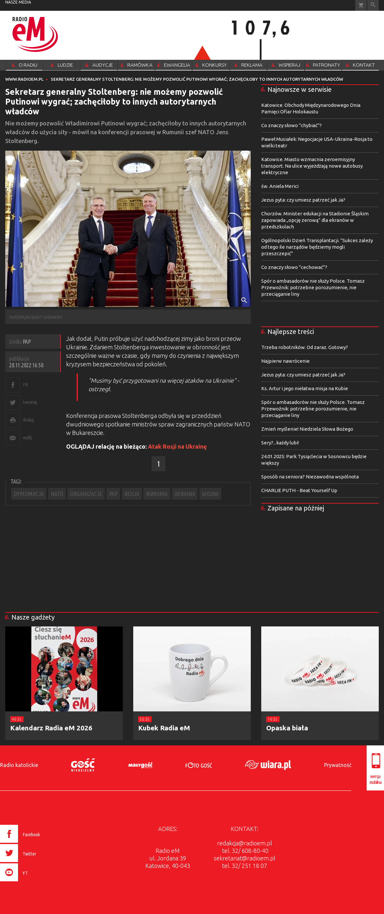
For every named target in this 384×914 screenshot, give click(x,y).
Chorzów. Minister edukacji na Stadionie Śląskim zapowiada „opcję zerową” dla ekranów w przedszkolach (315, 220)
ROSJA (131, 493)
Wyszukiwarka (373, 5)
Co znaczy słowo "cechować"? (294, 267)
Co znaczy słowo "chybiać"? (291, 125)
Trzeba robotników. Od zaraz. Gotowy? (304, 347)
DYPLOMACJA (29, 493)
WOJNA (210, 493)
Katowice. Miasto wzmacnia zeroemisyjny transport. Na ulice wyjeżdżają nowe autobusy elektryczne (312, 166)
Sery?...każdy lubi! (280, 442)
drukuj (28, 420)
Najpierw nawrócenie (285, 361)
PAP (113, 493)
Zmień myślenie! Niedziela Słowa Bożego (307, 429)
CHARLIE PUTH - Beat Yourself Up (299, 490)
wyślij (27, 437)
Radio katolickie (19, 765)
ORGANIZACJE (86, 493)
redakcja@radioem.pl (244, 843)
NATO (57, 493)
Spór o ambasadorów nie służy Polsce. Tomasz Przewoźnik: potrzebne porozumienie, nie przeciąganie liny (313, 287)
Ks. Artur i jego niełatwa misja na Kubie (304, 388)
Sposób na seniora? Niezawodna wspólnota (310, 476)
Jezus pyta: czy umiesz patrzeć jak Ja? (303, 200)
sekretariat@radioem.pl (244, 858)
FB (25, 384)
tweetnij (30, 402)
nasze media (18, 2)
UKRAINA (184, 493)
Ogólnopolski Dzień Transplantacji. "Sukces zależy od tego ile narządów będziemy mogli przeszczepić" (317, 247)
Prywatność (337, 765)
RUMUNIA (157, 493)
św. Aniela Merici (280, 186)
